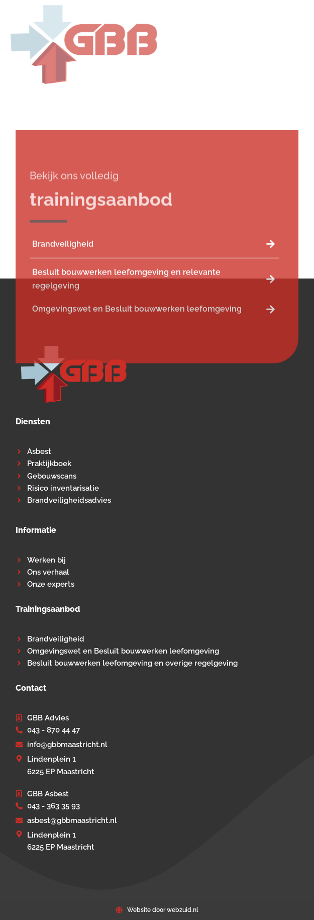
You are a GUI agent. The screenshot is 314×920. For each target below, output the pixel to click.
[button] (297, 44)
